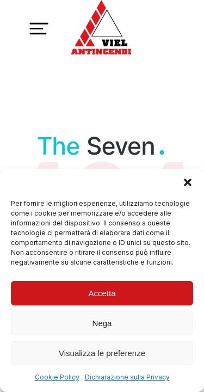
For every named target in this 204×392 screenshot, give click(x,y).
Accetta (101, 293)
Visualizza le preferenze (102, 353)
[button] (187, 182)
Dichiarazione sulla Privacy (127, 377)
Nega (102, 323)
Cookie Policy (57, 377)
